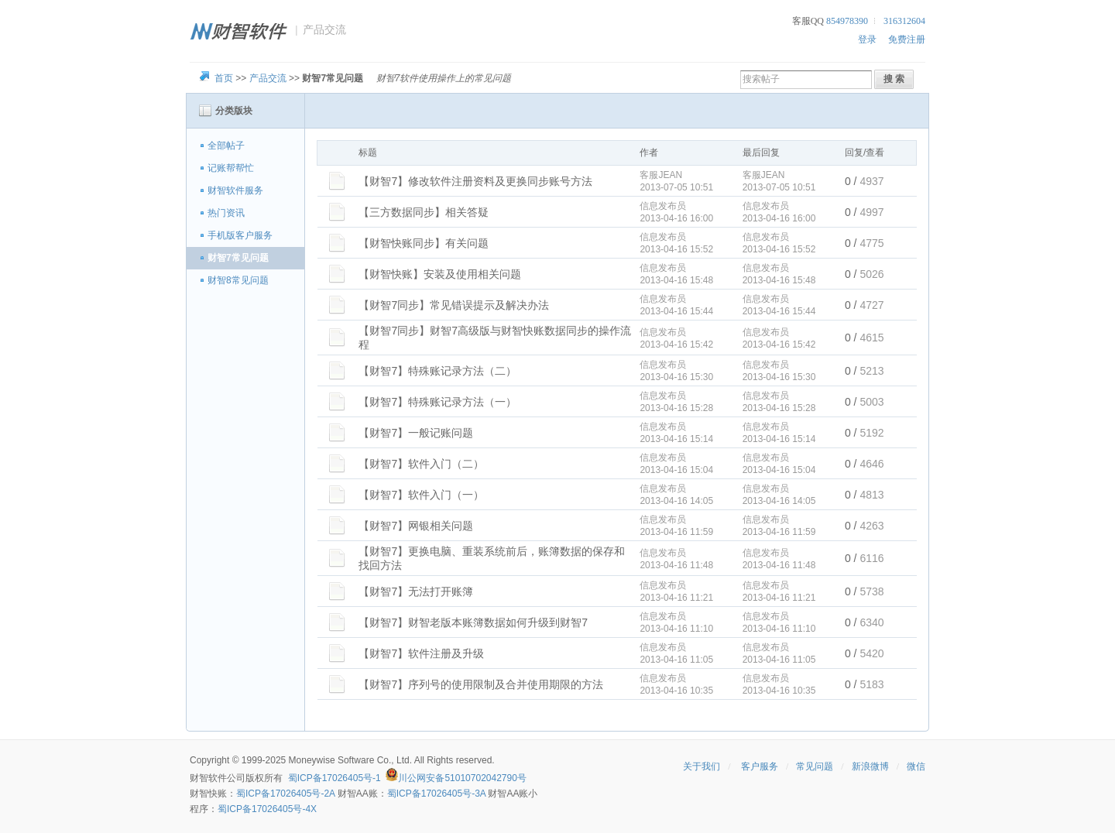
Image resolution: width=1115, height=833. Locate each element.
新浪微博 (870, 766)
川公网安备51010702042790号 (462, 778)
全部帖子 (226, 145)
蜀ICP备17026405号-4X (267, 809)
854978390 (847, 20)
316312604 (904, 20)
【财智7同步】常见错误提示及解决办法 (454, 305)
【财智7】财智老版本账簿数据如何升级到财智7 (473, 622)
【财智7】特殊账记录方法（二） (437, 371)
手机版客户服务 (240, 235)
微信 (916, 766)
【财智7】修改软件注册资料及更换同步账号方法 (475, 181)
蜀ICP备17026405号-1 (334, 778)
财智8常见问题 (238, 280)
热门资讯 (226, 212)
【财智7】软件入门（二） (421, 464)
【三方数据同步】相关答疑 (424, 212)
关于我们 (701, 766)
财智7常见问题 (238, 257)
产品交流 (267, 78)
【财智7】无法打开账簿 (416, 591)
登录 (867, 39)
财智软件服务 (235, 190)
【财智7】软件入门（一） (421, 494)
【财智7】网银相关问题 (416, 525)
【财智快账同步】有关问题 (424, 243)
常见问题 (814, 766)
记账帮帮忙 (231, 168)
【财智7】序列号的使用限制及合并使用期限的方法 (481, 684)
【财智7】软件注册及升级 (421, 653)
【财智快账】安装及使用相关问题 (440, 274)
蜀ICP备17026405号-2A (285, 793)
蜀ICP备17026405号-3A (436, 793)
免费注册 (906, 39)
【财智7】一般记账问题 (416, 433)
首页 (223, 78)
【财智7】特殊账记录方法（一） (437, 402)
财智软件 (208, 778)
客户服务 (759, 766)
